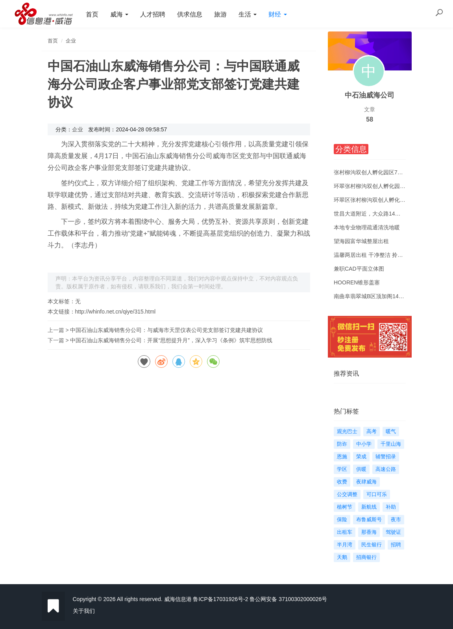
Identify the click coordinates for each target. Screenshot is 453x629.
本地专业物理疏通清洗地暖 (367, 227)
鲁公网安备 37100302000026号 (288, 599)
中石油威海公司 (369, 95)
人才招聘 (152, 14)
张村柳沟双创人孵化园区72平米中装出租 (384, 172)
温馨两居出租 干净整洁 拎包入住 (374, 255)
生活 (248, 14)
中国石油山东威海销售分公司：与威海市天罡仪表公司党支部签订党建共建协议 (166, 330)
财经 (277, 14)
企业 (71, 41)
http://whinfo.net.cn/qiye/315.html (115, 311)
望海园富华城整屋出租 (361, 241)
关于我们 (84, 611)
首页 (92, 14)
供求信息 (189, 14)
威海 (119, 14)
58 (369, 119)
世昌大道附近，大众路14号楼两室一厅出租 (386, 213)
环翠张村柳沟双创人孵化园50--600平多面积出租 (393, 186)
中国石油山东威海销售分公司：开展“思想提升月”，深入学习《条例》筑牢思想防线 (171, 340)
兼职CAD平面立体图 (359, 269)
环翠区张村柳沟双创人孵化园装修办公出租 (386, 200)
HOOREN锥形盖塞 (357, 282)
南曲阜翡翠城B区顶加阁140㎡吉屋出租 (381, 296)
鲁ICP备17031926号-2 (220, 599)
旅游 (220, 14)
